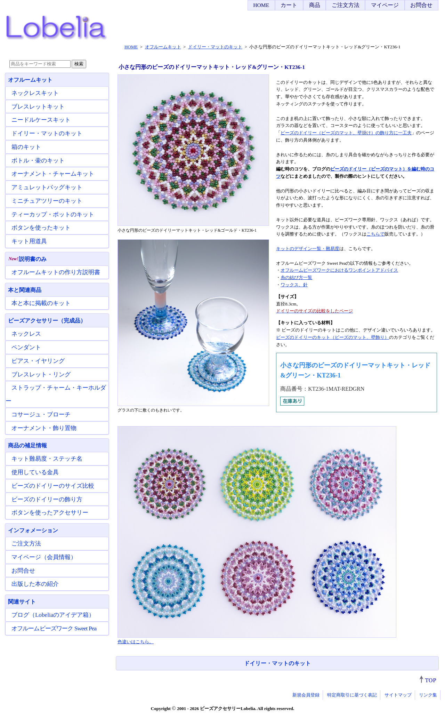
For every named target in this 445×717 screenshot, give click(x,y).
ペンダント (26, 347)
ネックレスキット (35, 93)
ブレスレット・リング (41, 374)
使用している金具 (35, 472)
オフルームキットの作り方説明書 (55, 272)
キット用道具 (29, 241)
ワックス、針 (294, 284)
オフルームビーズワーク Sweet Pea (53, 628)
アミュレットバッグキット (46, 187)
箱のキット (26, 147)
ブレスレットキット (38, 106)
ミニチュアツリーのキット (46, 201)
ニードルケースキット (41, 120)
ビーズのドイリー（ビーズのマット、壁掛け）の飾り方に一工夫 (346, 132)
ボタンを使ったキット (41, 227)
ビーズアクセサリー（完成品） (47, 321)
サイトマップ (398, 695)
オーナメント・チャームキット (52, 173)
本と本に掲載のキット (41, 303)
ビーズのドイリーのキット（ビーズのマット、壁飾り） (332, 337)
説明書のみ (27, 259)
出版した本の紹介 (35, 584)
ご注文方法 (345, 5)
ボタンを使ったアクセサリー (49, 512)
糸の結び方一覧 (296, 277)
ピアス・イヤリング (38, 361)
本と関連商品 (24, 290)
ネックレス (26, 333)
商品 (314, 5)
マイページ (385, 5)
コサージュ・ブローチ (41, 414)
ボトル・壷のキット (38, 160)
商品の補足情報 (27, 445)
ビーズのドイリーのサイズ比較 (52, 486)
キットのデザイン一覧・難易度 (307, 248)
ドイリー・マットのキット (277, 663)
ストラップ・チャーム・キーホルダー (56, 394)
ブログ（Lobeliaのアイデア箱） (53, 615)
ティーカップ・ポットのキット (52, 214)
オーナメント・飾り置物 (43, 428)
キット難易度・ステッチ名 (46, 458)
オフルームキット (30, 80)
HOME (261, 5)
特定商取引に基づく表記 (352, 695)
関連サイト (22, 602)
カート (289, 5)
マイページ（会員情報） (43, 557)
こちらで (375, 234)
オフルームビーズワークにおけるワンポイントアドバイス (339, 270)
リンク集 (428, 695)
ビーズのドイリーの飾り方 (46, 499)
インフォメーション (33, 530)
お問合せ (421, 5)
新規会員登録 (305, 695)
